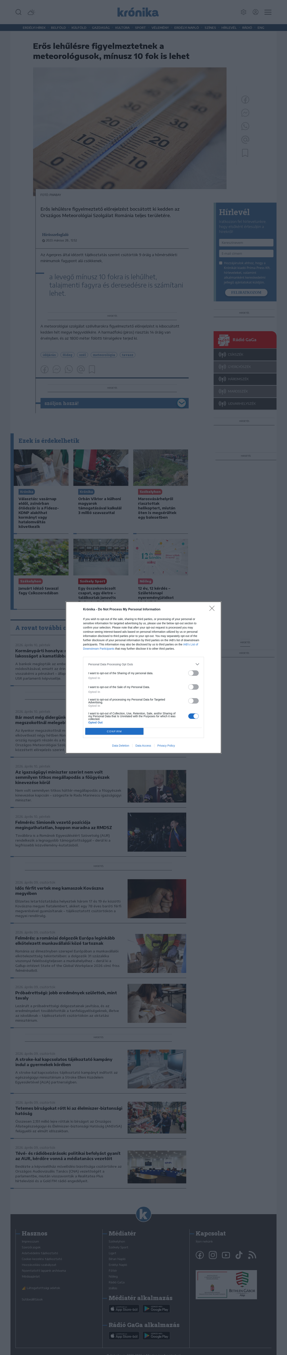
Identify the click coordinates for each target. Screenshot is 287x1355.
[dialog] (143, 677)
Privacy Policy (166, 745)
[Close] (213, 609)
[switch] (193, 673)
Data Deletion (120, 745)
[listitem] (143, 664)
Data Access (143, 745)
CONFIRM (114, 731)
